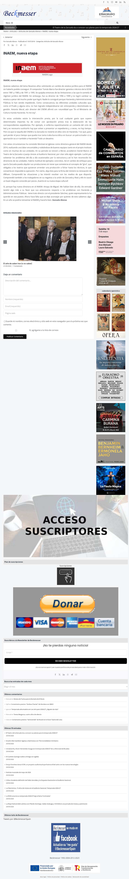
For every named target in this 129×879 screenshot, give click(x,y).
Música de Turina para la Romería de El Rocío (29, 699)
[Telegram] (72, 674)
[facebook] (104, 2)
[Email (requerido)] (43, 306)
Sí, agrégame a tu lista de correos (31, 330)
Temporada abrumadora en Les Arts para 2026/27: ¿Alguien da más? (34, 709)
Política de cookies (66, 877)
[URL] (43, 313)
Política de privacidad (53, 877)
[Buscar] (117, 23)
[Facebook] (55, 674)
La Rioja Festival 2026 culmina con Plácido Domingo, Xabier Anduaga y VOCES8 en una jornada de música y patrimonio (46, 804)
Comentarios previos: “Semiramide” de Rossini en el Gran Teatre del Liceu (37, 720)
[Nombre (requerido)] (43, 299)
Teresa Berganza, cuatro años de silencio (27, 714)
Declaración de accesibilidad (81, 877)
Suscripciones (66, 565)
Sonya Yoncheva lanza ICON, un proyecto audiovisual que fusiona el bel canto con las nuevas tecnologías (42, 764)
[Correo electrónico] (76, 674)
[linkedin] (120, 2)
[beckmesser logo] (19, 8)
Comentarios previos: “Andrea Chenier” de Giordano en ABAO (32, 704)
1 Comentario (17, 266)
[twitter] (108, 2)
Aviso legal (43, 877)
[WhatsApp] (68, 674)
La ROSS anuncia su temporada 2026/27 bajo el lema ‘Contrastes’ (28, 796)
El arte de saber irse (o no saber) (17, 263)
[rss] (125, 2)
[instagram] (112, 2)
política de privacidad (69, 667)
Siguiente (86, 37)
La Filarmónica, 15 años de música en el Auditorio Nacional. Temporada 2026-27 (33, 788)
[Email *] (66, 653)
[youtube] (116, 2)
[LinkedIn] (64, 674)
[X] (59, 674)
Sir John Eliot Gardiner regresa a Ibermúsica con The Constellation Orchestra (32, 741)
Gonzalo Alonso (11, 41)
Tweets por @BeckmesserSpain (17, 819)
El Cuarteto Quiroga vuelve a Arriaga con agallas (22, 757)
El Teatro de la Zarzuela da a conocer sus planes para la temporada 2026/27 (31, 733)
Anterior (9, 37)
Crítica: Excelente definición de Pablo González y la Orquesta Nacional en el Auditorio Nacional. (38, 780)
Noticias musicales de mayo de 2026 (18, 772)
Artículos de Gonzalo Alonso (53, 41)
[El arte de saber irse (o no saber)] (47, 218)
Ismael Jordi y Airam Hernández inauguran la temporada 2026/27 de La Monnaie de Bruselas (37, 749)
